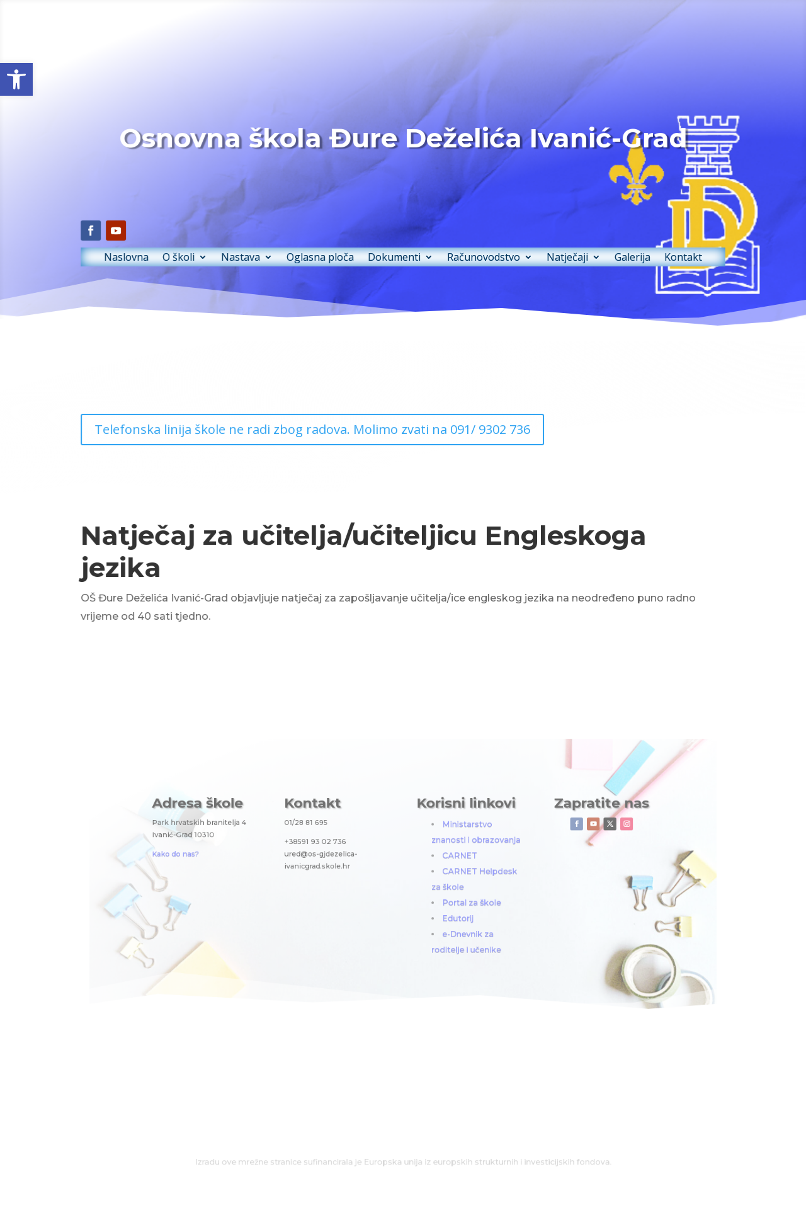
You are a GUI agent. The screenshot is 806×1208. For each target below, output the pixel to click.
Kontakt (636, 243)
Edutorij (439, 905)
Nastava (267, 243)
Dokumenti (395, 243)
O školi (215, 243)
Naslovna (172, 243)
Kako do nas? (250, 862)
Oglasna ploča (334, 243)
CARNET (441, 863)
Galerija (594, 243)
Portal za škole (449, 895)
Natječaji (540, 243)
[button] (16, 79)
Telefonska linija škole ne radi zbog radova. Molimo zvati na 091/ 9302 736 (327, 430)
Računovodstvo (470, 243)
